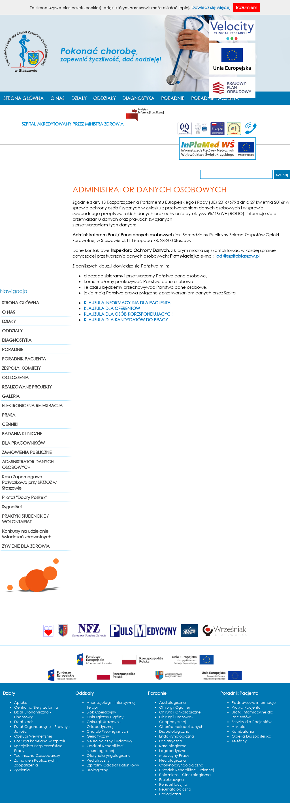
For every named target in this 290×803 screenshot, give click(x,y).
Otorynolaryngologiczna (181, 765)
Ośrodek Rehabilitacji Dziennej (186, 770)
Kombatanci (243, 731)
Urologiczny (97, 770)
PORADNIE (172, 98)
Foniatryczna (170, 741)
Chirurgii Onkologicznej (180, 712)
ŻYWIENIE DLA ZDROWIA (26, 546)
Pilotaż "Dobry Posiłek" (24, 497)
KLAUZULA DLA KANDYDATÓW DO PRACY (126, 319)
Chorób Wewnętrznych (107, 731)
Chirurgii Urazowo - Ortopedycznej (104, 724)
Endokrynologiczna (176, 736)
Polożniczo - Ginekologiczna (185, 774)
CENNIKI (10, 424)
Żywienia (22, 770)
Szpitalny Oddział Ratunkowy (113, 765)
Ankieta (239, 726)
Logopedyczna (173, 750)
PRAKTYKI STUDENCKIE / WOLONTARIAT (25, 518)
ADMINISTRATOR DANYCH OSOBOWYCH (28, 464)
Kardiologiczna (173, 745)
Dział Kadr (23, 721)
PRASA (8, 415)
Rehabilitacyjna (173, 784)
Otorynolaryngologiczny (108, 755)
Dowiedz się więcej (210, 7)
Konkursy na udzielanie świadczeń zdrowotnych (26, 533)
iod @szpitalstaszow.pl (237, 256)
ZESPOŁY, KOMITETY (21, 368)
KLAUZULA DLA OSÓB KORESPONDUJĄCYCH (128, 314)
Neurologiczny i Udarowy (109, 741)
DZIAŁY (78, 98)
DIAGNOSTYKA (138, 98)
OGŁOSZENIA (15, 377)
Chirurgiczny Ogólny (105, 717)
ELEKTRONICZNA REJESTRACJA (32, 405)
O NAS (57, 98)
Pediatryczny (98, 760)
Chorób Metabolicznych (181, 726)
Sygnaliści (12, 506)
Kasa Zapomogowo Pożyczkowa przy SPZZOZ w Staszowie (29, 482)
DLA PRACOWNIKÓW (23, 443)
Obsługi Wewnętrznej (33, 736)
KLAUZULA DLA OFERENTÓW (112, 308)
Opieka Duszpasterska (251, 736)
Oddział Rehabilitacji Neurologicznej (105, 748)
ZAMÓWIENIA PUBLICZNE (27, 452)
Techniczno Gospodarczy (37, 755)
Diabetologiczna (174, 731)
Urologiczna (170, 794)
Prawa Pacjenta (246, 707)
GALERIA (11, 396)
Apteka (20, 702)
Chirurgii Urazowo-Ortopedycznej (176, 719)
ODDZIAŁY (104, 98)
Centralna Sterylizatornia (36, 707)
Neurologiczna (172, 760)
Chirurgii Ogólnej (174, 707)
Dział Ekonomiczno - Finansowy (32, 714)
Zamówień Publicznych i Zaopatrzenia (35, 763)
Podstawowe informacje (254, 702)
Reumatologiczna (175, 789)
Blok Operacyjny (101, 712)
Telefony (239, 741)
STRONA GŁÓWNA (23, 98)
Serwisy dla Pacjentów (252, 721)
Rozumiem (246, 7)
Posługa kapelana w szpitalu (40, 741)
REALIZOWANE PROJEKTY (27, 387)
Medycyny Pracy (174, 755)
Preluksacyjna (171, 779)
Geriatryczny (98, 736)
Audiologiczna (172, 702)
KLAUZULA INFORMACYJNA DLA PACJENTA (127, 302)
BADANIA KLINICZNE (22, 433)
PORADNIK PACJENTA (24, 359)
